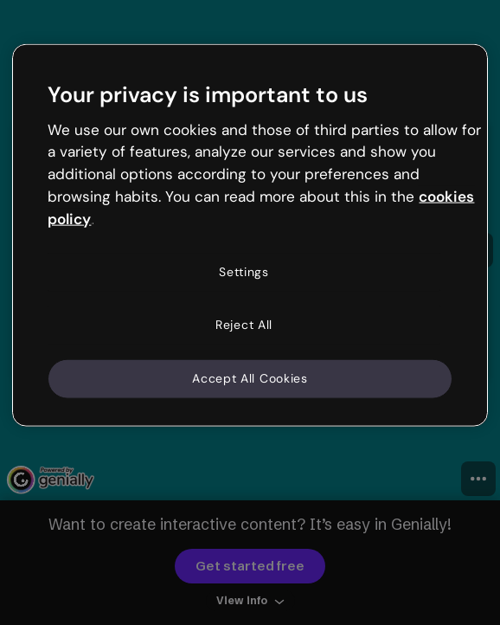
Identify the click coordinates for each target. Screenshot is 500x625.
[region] (249, 235)
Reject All (243, 324)
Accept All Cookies (250, 378)
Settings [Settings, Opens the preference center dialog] (244, 271)
